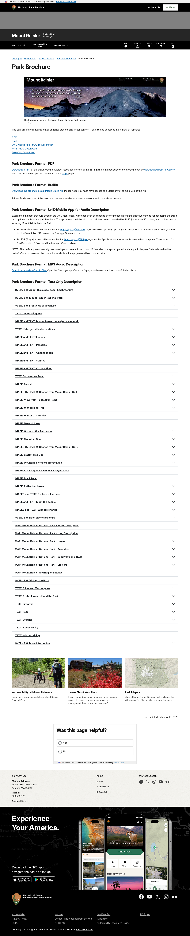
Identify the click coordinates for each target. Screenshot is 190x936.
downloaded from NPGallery (159, 169)
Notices (59, 914)
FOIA (15, 922)
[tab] (95, 290)
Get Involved (61, 45)
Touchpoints (119, 762)
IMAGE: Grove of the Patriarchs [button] (33, 431)
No (64, 751)
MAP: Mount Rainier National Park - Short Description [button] (47, 525)
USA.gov (145, 914)
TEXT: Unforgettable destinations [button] (35, 329)
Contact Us (18, 801)
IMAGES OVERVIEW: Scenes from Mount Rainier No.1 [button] (46, 392)
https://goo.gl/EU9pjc (76, 239)
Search (154, 7)
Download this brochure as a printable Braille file (37, 190)
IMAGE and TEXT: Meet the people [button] (35, 501)
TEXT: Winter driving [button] (27, 635)
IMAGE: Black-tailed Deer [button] (30, 454)
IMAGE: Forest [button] (23, 384)
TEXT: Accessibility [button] (26, 627)
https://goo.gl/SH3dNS (72, 229)
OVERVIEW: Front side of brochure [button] (35, 305)
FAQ (99, 781)
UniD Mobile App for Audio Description (32, 144)
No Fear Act (103, 914)
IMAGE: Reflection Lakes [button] (29, 486)
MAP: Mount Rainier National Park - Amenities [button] (42, 549)
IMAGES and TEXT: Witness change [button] (36, 509)
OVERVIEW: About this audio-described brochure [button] (44, 289)
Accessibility (18, 914)
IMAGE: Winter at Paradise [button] (30, 415)
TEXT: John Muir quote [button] (28, 313)
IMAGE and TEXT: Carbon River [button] (33, 368)
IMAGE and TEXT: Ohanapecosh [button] (34, 352)
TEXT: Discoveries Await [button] (29, 376)
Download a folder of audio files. (29, 270)
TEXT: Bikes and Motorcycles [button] (32, 588)
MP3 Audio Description (24, 148)
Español (101, 792)
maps (65, 173)
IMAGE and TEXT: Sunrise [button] (30, 360)
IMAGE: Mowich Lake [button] (27, 423)
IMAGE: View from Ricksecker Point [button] (36, 399)
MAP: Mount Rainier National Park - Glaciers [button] (41, 564)
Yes (65, 742)
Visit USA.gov (84, 929)
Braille (15, 141)
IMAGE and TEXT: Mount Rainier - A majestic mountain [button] (47, 321)
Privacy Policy (19, 918)
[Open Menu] (170, 7)
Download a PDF (21, 169)
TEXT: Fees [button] (21, 611)
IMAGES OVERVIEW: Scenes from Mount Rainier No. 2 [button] (46, 446)
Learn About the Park (42, 45)
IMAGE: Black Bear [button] (26, 478)
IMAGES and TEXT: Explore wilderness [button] (37, 494)
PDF (14, 137)
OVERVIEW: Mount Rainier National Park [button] (38, 297)
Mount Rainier (26, 36)
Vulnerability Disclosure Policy (113, 922)
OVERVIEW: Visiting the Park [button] (32, 580)
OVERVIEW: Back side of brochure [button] (35, 517)
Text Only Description (23, 152)
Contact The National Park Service (73, 918)
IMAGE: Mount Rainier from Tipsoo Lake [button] (38, 462)
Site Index (102, 786)
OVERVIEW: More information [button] (32, 643)
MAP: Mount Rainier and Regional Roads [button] (38, 572)
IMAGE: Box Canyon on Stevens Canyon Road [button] (42, 470)
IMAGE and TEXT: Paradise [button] (31, 344)
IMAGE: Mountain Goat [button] (28, 439)
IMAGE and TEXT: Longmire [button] (31, 337)
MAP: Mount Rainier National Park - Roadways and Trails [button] (48, 556)
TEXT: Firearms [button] (24, 604)
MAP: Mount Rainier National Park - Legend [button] (40, 541)
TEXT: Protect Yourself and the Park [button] (36, 596)
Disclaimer (102, 918)
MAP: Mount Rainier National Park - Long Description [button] (46, 533)
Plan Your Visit (20, 45)
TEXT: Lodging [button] (23, 619)
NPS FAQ (60, 922)
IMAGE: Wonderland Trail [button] (29, 407)
